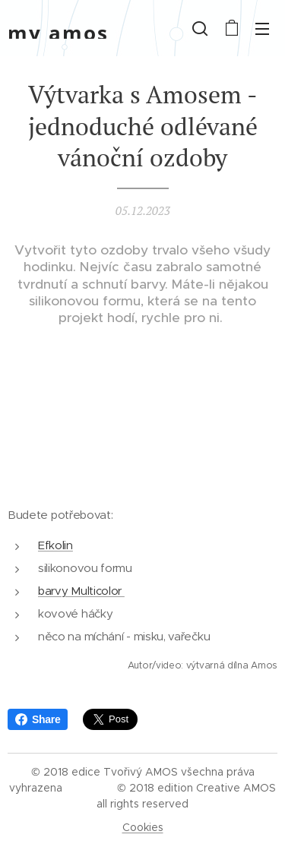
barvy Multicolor (81, 590)
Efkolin (55, 544)
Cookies (142, 827)
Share (37, 719)
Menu (262, 29)
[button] (200, 28)
